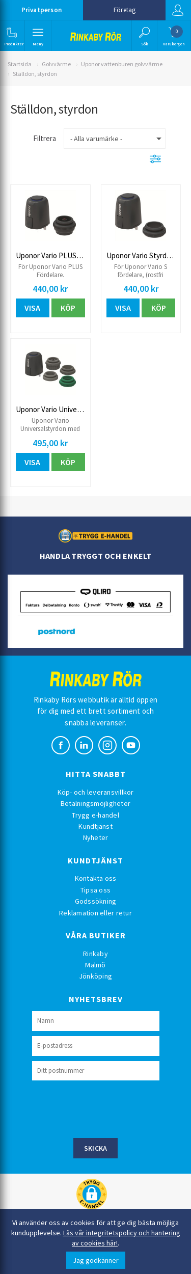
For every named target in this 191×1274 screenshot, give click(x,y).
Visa (32, 308)
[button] (11, 35)
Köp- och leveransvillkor (96, 792)
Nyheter (95, 837)
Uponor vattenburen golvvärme (121, 64)
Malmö (95, 964)
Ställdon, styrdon (35, 73)
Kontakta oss (96, 878)
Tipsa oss (95, 889)
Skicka (95, 1148)
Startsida (20, 64)
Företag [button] (124, 10)
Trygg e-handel (95, 815)
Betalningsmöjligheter (95, 803)
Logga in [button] (177, 10)
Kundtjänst (95, 826)
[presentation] (109, 1108)
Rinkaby (95, 953)
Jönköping (95, 976)
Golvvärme (56, 64)
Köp (68, 308)
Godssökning (96, 901)
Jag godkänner (96, 1260)
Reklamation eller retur (95, 912)
